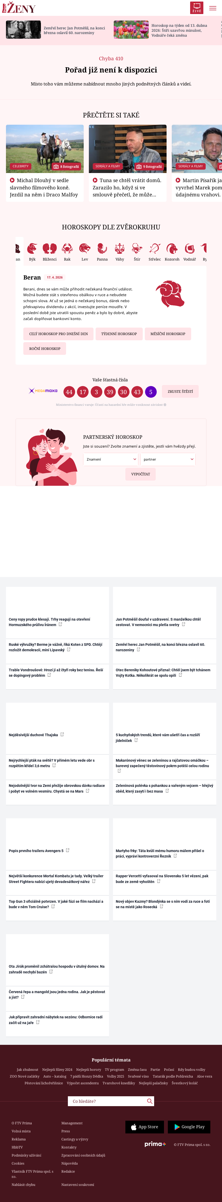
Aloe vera (204, 1076)
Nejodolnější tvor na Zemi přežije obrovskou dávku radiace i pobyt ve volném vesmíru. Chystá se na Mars (57, 788)
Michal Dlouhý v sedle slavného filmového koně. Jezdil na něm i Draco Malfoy (44, 187)
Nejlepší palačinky (153, 1083)
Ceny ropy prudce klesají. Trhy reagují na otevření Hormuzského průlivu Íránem (49, 622)
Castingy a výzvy (74, 1139)
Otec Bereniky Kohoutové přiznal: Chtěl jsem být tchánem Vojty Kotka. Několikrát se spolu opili (163, 673)
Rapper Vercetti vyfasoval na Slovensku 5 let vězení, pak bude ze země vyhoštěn (162, 879)
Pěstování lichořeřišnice (44, 1083)
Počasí (169, 1069)
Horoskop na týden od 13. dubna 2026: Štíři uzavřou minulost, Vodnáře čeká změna (179, 30)
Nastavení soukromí (77, 1184)
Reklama (19, 1139)
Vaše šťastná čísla (110, 380)
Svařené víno (138, 1076)
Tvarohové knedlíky (119, 1083)
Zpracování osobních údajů (83, 1155)
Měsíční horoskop (168, 333)
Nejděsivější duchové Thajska (36, 734)
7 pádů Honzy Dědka (86, 1076)
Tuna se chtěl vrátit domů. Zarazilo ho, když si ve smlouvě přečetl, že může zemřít (127, 190)
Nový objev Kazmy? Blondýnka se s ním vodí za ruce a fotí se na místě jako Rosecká (163, 904)
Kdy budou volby (191, 1069)
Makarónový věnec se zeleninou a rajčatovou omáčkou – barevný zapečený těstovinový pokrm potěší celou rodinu (162, 765)
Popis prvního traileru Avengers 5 (39, 850)
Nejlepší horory (88, 1069)
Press (65, 1131)
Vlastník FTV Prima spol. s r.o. (32, 1174)
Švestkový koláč (185, 1083)
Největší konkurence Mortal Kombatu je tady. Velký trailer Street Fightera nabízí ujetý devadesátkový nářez (56, 879)
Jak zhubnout (27, 1069)
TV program (114, 1069)
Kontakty (68, 1147)
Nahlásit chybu (23, 1184)
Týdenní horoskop (119, 333)
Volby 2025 (115, 1076)
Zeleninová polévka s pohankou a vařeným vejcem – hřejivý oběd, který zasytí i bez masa (164, 788)
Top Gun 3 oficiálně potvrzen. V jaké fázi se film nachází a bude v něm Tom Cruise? (56, 904)
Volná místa (21, 1131)
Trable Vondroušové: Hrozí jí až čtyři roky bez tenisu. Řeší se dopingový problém (56, 673)
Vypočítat (137, 472)
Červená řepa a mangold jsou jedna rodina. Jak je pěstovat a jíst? (57, 994)
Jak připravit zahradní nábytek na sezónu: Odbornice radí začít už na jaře (56, 1020)
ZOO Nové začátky (24, 1076)
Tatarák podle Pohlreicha (173, 1076)
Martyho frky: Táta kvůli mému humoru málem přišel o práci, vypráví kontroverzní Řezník (160, 853)
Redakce (68, 1171)
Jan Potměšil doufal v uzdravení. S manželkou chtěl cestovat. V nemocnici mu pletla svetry (158, 622)
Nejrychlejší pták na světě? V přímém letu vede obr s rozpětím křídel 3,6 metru (52, 763)
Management (72, 1123)
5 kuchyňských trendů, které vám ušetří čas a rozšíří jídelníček (158, 737)
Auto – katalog (54, 1076)
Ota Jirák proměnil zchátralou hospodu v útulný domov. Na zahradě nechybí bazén (57, 969)
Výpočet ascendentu (83, 1083)
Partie (155, 1069)
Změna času (137, 1069)
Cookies (18, 1163)
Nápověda (69, 1163)
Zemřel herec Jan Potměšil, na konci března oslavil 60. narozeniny (74, 30)
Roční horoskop (44, 348)
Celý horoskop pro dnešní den (58, 333)
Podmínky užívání (26, 1155)
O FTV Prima (22, 1123)
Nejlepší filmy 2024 (57, 1069)
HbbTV (17, 1147)
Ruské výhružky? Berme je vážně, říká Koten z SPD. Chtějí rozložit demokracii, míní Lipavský (55, 647)
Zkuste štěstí (180, 391)
